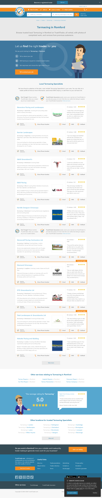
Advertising (66, 465)
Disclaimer (78, 468)
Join (63, 2)
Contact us (66, 468)
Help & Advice (41, 468)
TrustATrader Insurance (49, 488)
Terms (51, 471)
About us (39, 465)
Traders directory (54, 468)
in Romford (26, 379)
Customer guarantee (81, 471)
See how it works (25, 472)
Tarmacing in (26, 426)
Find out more (67, 100)
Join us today (78, 451)
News (38, 471)
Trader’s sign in (83, 6)
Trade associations (55, 465)
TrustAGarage (34, 488)
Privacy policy (79, 465)
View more (51, 362)
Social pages (66, 471)
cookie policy (79, 488)
